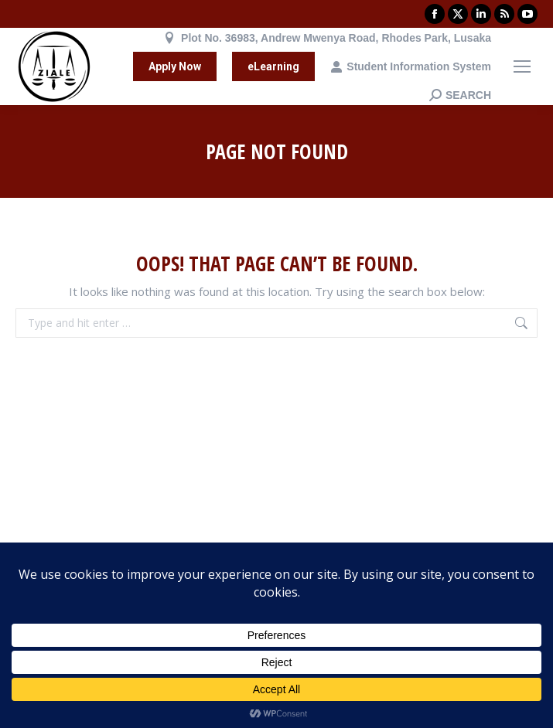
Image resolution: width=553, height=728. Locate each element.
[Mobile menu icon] (522, 66)
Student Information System (410, 66)
